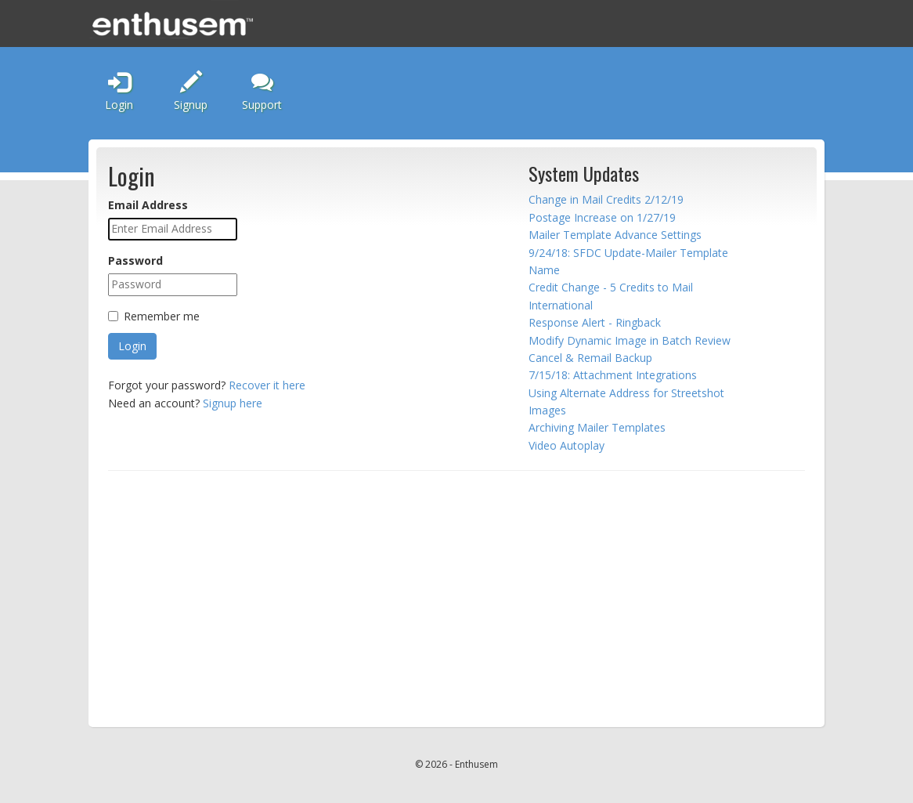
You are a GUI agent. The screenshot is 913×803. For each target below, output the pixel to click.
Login (119, 91)
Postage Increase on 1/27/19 (602, 217)
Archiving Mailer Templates (597, 427)
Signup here (232, 403)
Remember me (162, 316)
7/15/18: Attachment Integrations (613, 374)
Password (135, 260)
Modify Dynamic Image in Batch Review (630, 340)
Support (262, 91)
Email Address (148, 204)
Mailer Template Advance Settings (615, 234)
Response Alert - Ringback (595, 322)
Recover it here (267, 385)
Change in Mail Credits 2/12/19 (606, 199)
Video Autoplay (566, 445)
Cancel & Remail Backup (590, 357)
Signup (191, 91)
